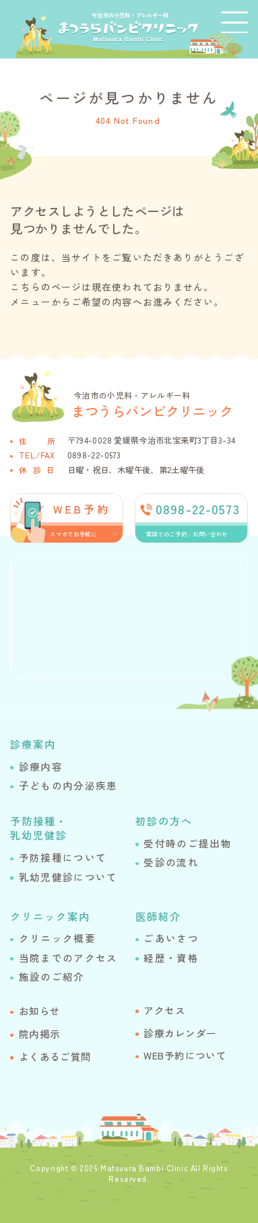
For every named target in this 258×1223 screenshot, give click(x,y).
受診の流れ (171, 862)
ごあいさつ (171, 938)
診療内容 (41, 766)
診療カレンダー (179, 1033)
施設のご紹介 (52, 976)
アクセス (164, 1010)
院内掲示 (40, 1033)
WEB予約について (184, 1055)
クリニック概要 (57, 938)
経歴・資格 (171, 957)
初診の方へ (164, 820)
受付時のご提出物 (187, 843)
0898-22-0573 (94, 455)
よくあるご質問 (55, 1056)
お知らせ (40, 1011)
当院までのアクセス (68, 957)
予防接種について (62, 857)
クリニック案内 (50, 916)
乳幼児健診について (68, 877)
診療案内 (33, 743)
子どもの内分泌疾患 (68, 785)
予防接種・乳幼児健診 (38, 827)
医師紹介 (158, 916)
